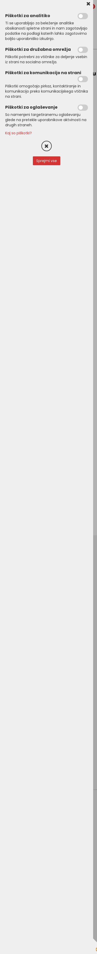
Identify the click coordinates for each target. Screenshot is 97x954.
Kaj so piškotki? (18, 133)
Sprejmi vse (46, 160)
